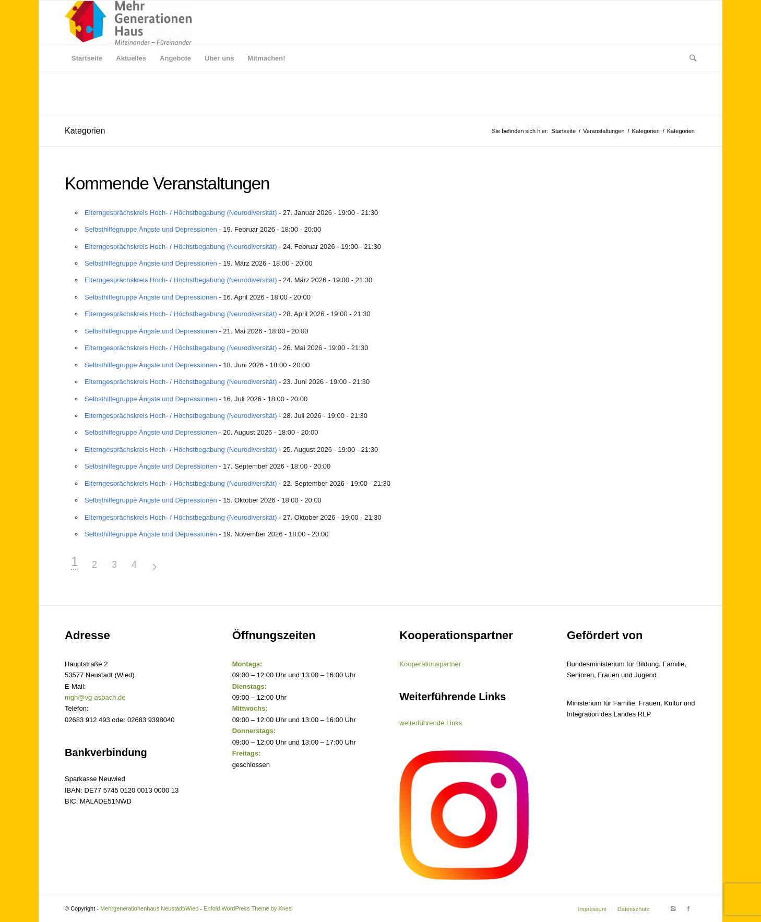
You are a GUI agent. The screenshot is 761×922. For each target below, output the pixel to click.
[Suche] (689, 58)
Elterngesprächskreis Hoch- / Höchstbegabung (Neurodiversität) (181, 213)
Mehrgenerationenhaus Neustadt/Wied (149, 908)
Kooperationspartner (430, 664)
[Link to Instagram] (673, 908)
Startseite (564, 131)
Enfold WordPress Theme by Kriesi (248, 908)
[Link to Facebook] (688, 908)
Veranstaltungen (604, 131)
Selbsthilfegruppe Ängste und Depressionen (151, 229)
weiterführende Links (430, 723)
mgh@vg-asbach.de (95, 697)
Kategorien (85, 130)
